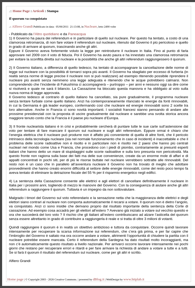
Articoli (38, 11)
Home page (15, 279)
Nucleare (90, 26)
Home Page (21, 11)
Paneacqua (77, 34)
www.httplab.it (133, 279)
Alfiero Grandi (22, 26)
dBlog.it (98, 279)
